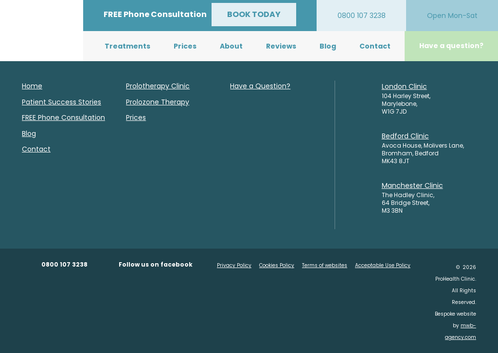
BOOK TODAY (254, 14)
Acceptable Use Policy (382, 265)
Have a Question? (260, 86)
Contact (375, 46)
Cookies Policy (276, 265)
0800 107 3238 (64, 264)
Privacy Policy (234, 265)
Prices (185, 46)
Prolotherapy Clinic (158, 86)
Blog (328, 46)
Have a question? (451, 45)
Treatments (127, 46)
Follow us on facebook (156, 264)
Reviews (281, 46)
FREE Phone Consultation (63, 117)
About (231, 46)
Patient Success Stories (61, 102)
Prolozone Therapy (157, 102)
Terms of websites (324, 265)
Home (32, 86)
